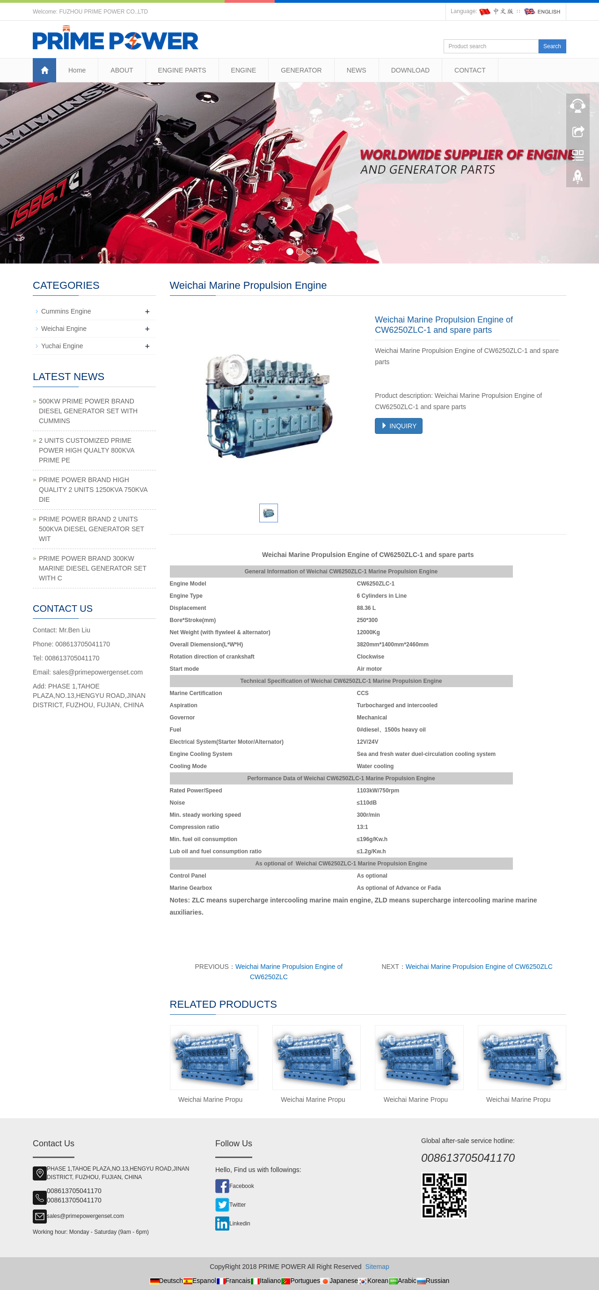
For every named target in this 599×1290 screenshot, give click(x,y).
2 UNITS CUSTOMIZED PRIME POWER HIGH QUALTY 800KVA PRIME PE (86, 450)
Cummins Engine (66, 311)
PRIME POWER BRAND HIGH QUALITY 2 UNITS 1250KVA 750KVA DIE (93, 489)
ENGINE (243, 70)
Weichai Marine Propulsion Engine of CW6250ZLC (479, 966)
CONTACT (470, 70)
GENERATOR (301, 70)
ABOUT (121, 70)
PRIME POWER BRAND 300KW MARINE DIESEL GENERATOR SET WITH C (92, 568)
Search (552, 46)
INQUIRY (398, 426)
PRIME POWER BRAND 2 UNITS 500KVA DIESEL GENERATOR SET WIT (91, 528)
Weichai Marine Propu (210, 1099)
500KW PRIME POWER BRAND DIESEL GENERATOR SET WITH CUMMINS (88, 411)
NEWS (356, 70)
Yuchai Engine (62, 346)
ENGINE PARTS (182, 70)
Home (77, 70)
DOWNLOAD (410, 70)
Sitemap (377, 1266)
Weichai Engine (64, 328)
